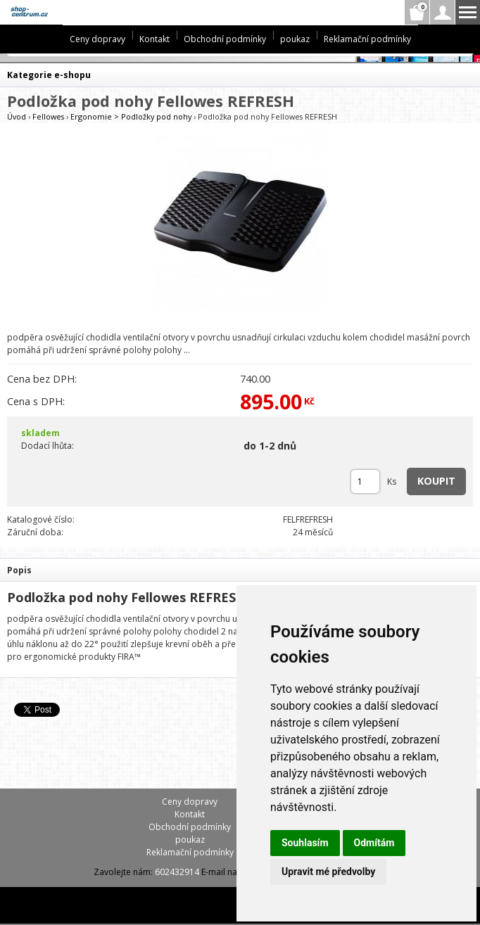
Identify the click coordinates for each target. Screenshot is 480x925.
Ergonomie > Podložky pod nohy (130, 116)
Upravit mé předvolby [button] (328, 871)
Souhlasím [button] (305, 842)
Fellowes (48, 116)
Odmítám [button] (374, 842)
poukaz (295, 39)
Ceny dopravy (97, 39)
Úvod (16, 116)
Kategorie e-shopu (49, 75)
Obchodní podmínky (225, 39)
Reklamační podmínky (367, 39)
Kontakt (154, 39)
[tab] (240, 569)
